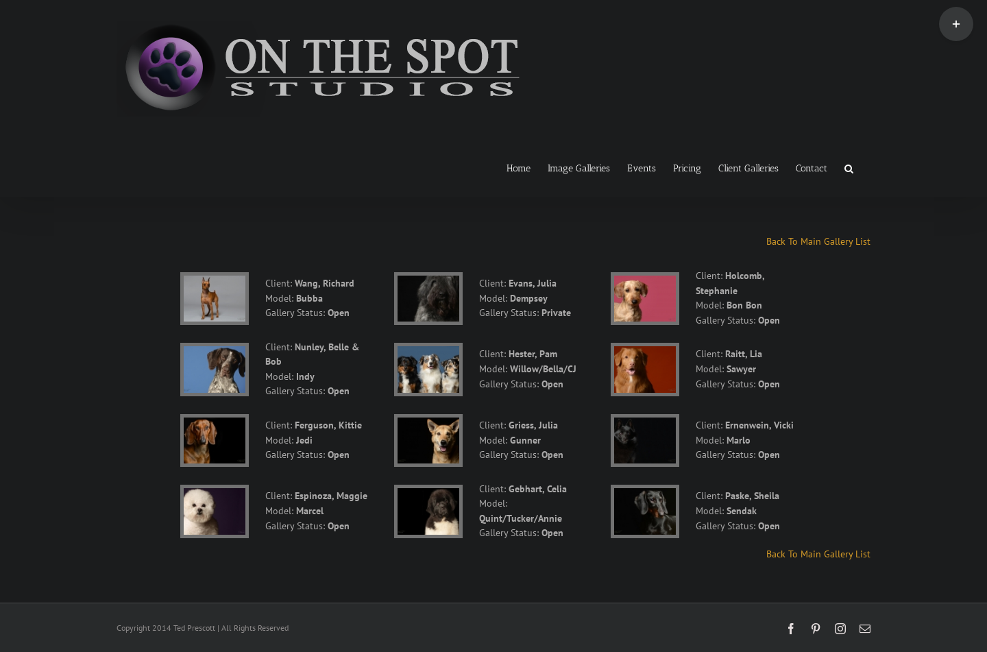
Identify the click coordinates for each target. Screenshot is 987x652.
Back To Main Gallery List (818, 241)
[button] (848, 167)
